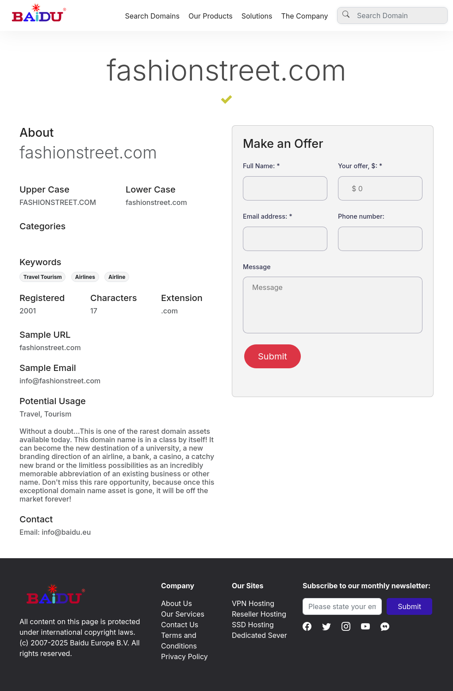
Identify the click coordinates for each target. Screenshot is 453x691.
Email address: (267, 216)
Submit (272, 356)
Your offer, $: (360, 166)
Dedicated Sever (259, 635)
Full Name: (261, 166)
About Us (176, 603)
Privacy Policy (184, 656)
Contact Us (179, 624)
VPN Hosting (253, 603)
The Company (304, 16)
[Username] (392, 15)
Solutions (257, 16)
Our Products (210, 16)
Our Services (182, 614)
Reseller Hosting (259, 614)
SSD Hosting (253, 624)
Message (257, 266)
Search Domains (152, 16)
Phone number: (361, 216)
